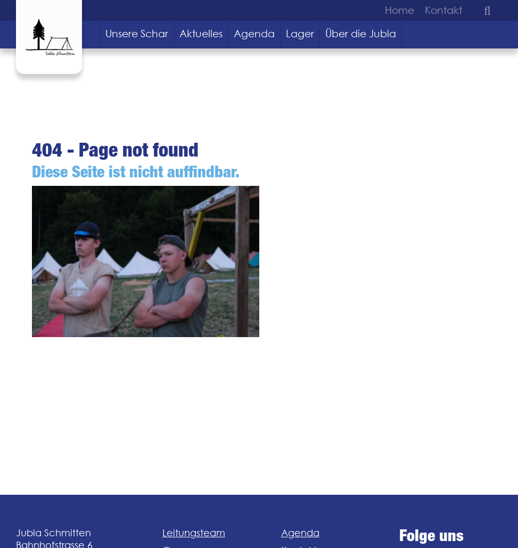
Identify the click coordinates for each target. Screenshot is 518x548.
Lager (300, 33)
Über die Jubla (360, 33)
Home (399, 10)
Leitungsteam (193, 532)
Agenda (254, 33)
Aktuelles (201, 33)
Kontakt (443, 10)
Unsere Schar (136, 33)
